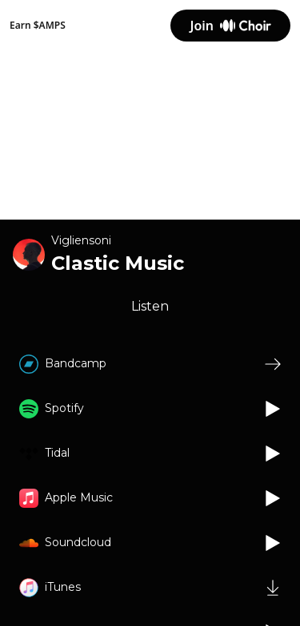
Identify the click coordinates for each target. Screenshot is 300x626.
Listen (150, 306)
